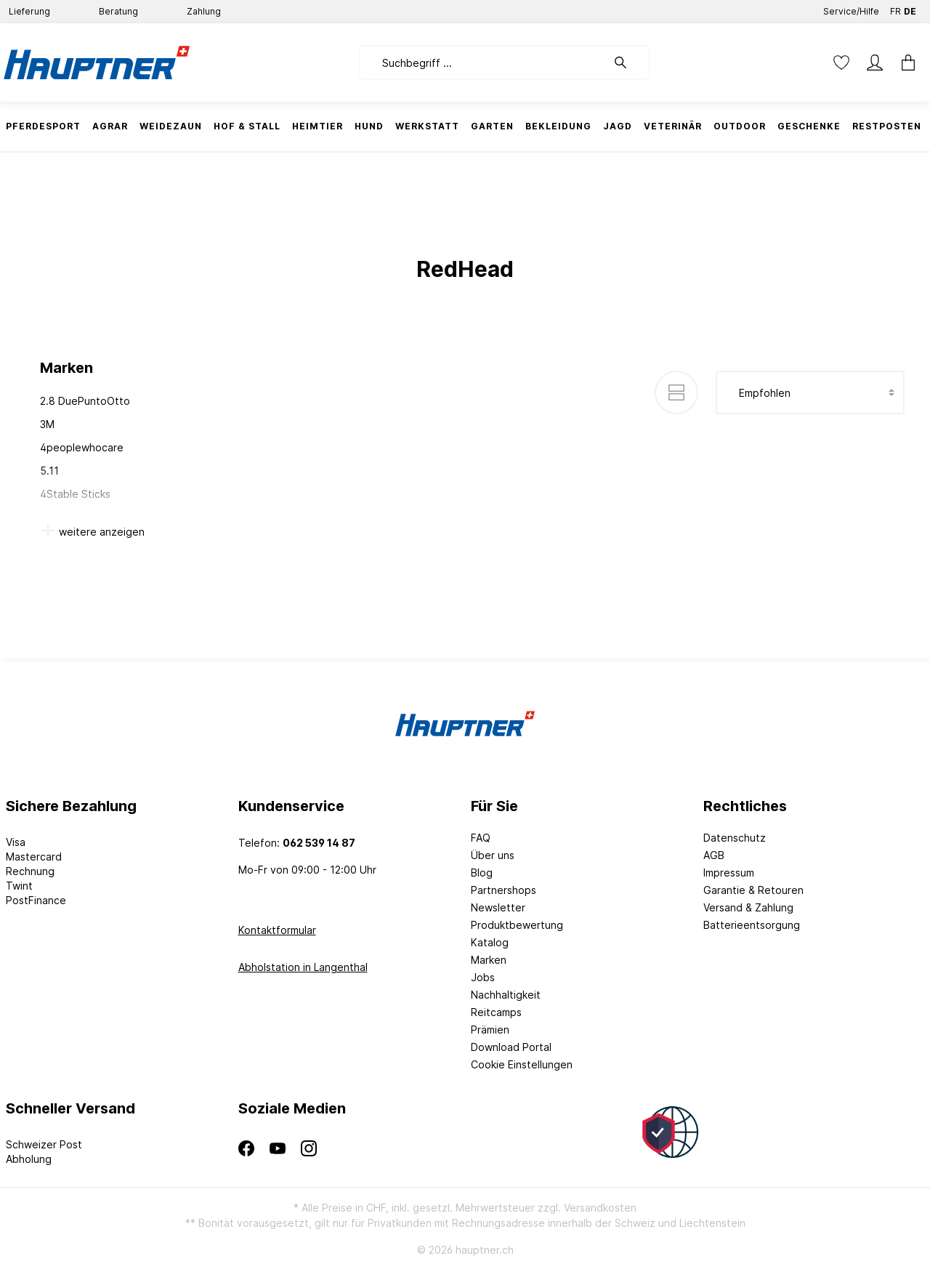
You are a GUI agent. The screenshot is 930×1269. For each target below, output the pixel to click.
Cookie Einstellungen (522, 1064)
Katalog (490, 942)
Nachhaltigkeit (506, 994)
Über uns (492, 855)
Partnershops (503, 890)
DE (910, 8)
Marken (488, 960)
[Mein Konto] (874, 62)
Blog (482, 872)
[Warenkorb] (908, 62)
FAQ (480, 837)
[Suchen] (628, 62)
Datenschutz (734, 837)
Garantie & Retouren (753, 890)
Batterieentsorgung (751, 925)
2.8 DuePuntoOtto (85, 401)
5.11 (49, 470)
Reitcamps (496, 1012)
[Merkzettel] (841, 62)
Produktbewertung (517, 925)
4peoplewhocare (82, 447)
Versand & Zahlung (748, 907)
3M (47, 424)
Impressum (728, 872)
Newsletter (498, 907)
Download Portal (511, 1047)
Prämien (490, 1029)
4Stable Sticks (75, 494)
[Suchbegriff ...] (483, 62)
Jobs (483, 977)
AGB (713, 855)
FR (895, 8)
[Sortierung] (810, 392)
